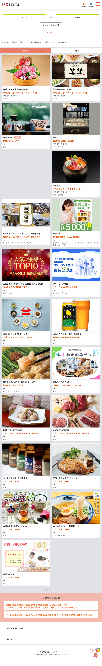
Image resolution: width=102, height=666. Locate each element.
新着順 (25, 50)
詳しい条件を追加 (51, 25)
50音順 (76, 50)
